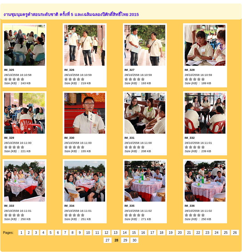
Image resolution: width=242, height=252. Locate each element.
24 (216, 232)
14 (125, 232)
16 (143, 232)
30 (134, 240)
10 (88, 232)
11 (97, 232)
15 (134, 232)
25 (226, 232)
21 (189, 232)
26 (235, 232)
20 (180, 232)
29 (125, 240)
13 (115, 232)
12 (106, 232)
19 (171, 232)
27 (108, 240)
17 (152, 232)
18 (161, 232)
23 (207, 232)
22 (198, 232)
